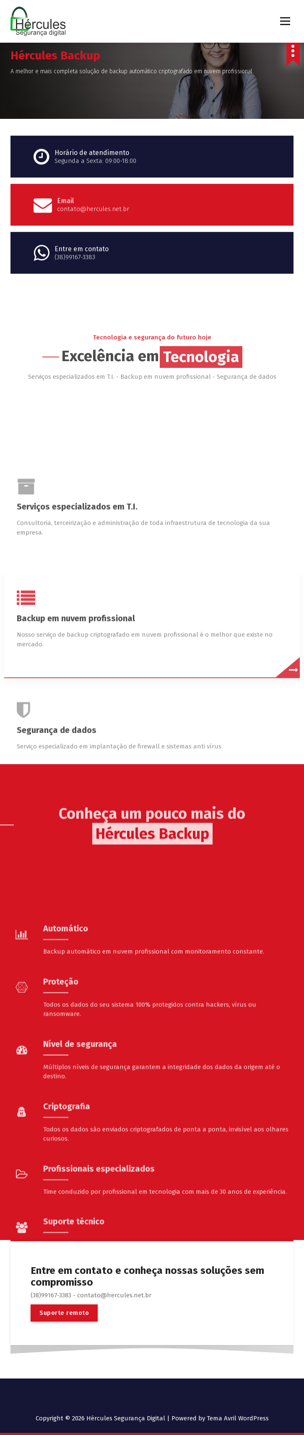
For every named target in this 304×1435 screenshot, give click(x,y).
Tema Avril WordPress (238, 1418)
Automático (65, 1070)
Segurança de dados (56, 868)
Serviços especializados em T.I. (77, 644)
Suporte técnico (73, 1363)
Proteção (60, 1123)
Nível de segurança (80, 1186)
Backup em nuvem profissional (76, 756)
